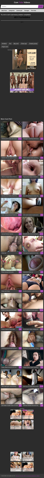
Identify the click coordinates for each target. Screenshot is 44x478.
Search (40, 6)
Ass (10, 43)
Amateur (4, 43)
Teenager (26, 10)
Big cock (16, 43)
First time (33, 10)
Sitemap (17, 475)
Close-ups (24, 43)
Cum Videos (22, 2)
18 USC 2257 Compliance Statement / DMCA (30, 475)
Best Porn (4, 10)
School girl (19, 10)
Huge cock (5, 46)
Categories (12, 10)
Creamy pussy (33, 43)
